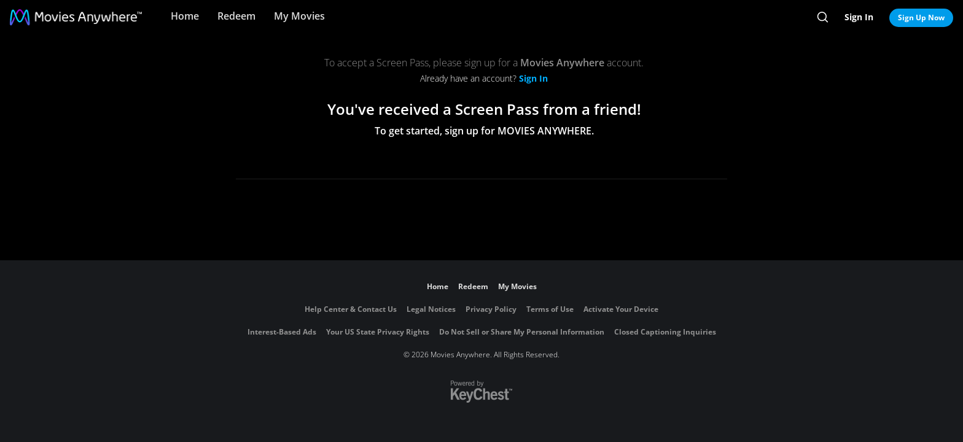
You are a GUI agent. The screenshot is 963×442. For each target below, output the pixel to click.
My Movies (299, 16)
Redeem (236, 16)
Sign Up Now (921, 17)
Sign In (858, 17)
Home (185, 16)
